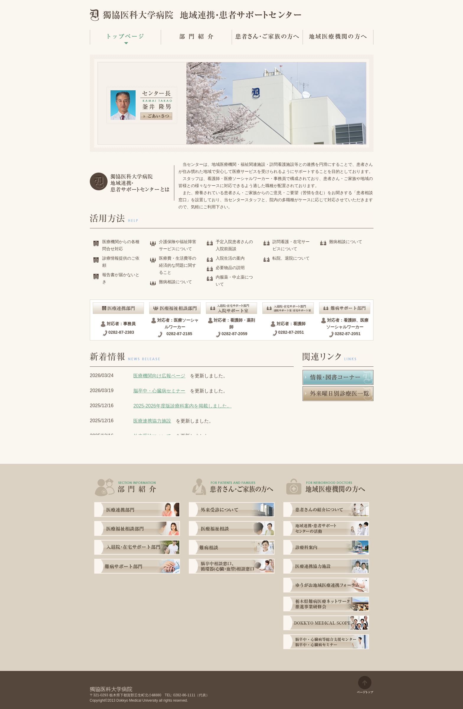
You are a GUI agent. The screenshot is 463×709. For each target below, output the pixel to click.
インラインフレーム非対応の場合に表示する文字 (192, 402)
